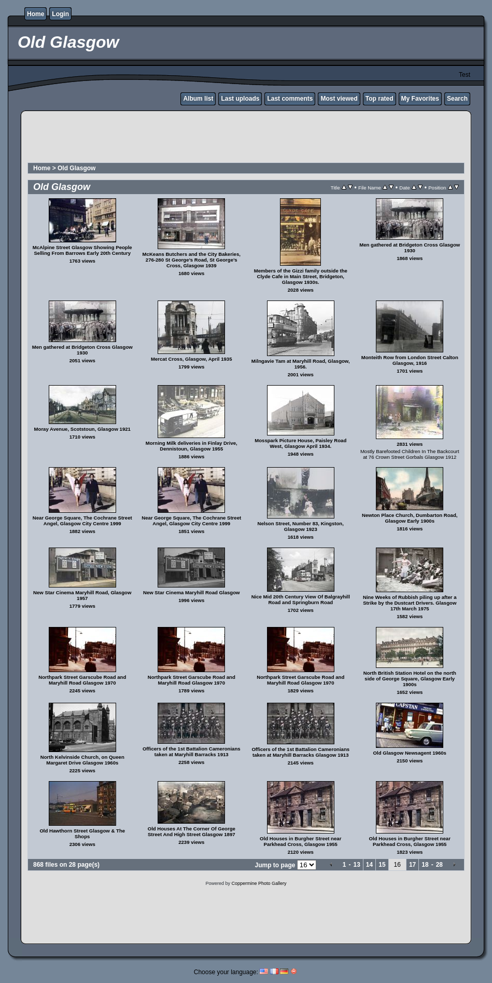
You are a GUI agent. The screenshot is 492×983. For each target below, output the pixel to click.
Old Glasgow (76, 168)
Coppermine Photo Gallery (258, 883)
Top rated (379, 98)
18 (424, 864)
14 (369, 864)
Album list (198, 98)
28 (439, 864)
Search (457, 98)
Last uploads (240, 98)
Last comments (290, 98)
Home (35, 14)
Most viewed (338, 98)
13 (356, 864)
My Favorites (420, 98)
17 (412, 864)
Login (60, 14)
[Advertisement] (246, 138)
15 (381, 864)
